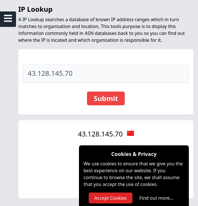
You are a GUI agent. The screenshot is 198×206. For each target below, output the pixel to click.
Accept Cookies (110, 198)
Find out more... (156, 198)
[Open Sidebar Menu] (8, 18)
